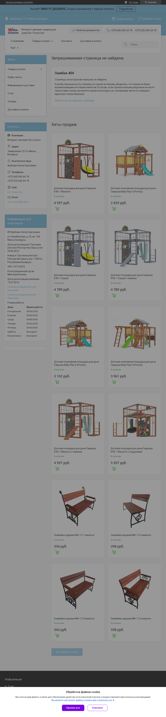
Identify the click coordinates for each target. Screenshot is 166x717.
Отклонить (97, 708)
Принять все (73, 708)
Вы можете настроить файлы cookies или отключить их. (81, 700)
